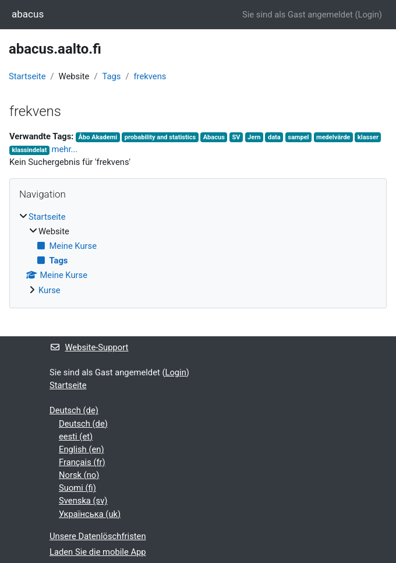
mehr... (65, 149)
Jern (254, 137)
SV (236, 137)
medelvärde (333, 137)
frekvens (149, 76)
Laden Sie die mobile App (98, 552)
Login (368, 14)
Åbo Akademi (98, 137)
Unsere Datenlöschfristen (98, 536)
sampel (298, 137)
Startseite (27, 76)
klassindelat (29, 150)
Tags (111, 76)
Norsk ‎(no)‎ (79, 475)
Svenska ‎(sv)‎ (83, 500)
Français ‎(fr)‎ (82, 462)
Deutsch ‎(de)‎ (74, 410)
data (274, 137)
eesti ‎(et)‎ (76, 436)
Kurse (49, 290)
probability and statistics (160, 137)
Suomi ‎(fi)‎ (77, 488)
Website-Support (89, 347)
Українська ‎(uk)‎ (90, 514)
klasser (368, 137)
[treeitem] (198, 253)
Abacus (214, 137)
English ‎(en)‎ (81, 449)
